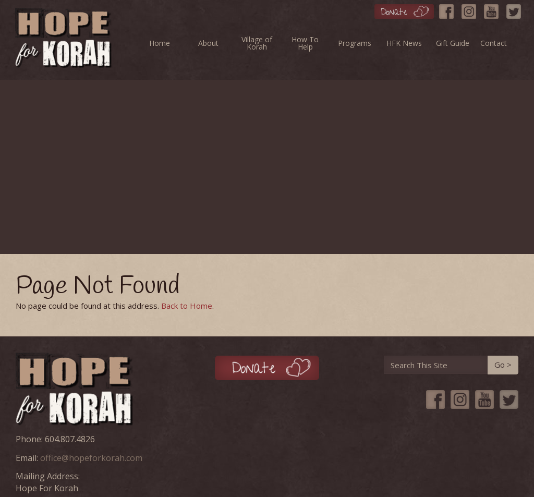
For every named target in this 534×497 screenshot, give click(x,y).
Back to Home (186, 305)
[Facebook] (449, 9)
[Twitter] (516, 9)
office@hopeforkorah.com (91, 458)
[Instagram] (471, 9)
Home (159, 43)
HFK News (404, 43)
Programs (354, 43)
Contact (493, 43)
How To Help (305, 43)
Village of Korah (256, 43)
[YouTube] (494, 9)
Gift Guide (452, 43)
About (208, 43)
